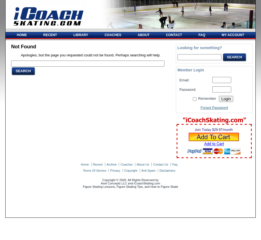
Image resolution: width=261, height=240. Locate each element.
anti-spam (148, 170)
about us (143, 164)
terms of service (94, 170)
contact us (160, 164)
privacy (115, 170)
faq (175, 164)
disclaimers (167, 170)
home (85, 164)
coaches (126, 164)
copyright (130, 170)
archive (112, 164)
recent (98, 164)
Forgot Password (214, 108)
